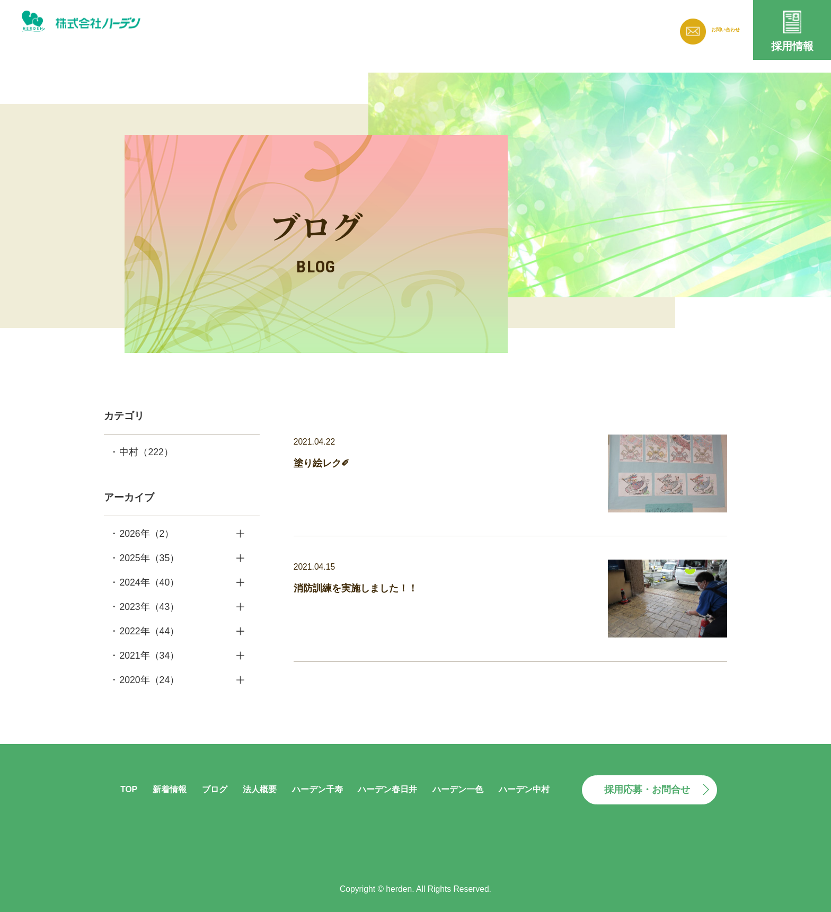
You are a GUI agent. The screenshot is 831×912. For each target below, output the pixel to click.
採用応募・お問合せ (647, 789)
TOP (128, 789)
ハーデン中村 (524, 789)
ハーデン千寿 (317, 789)
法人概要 (550, 27)
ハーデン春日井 (387, 789)
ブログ (494, 27)
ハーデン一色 (457, 789)
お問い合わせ (714, 29)
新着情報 (438, 27)
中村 (146, 452)
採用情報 (792, 46)
